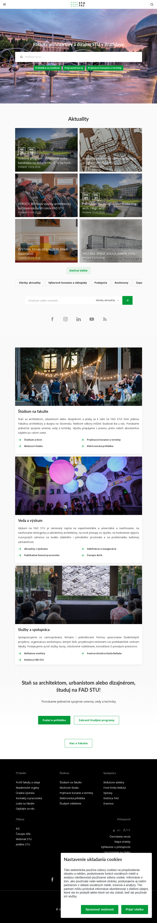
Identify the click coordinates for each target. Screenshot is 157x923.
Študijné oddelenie (70, 803)
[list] (78, 282)
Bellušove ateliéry (34, 653)
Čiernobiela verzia (120, 836)
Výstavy (107, 793)
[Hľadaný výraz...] (78, 57)
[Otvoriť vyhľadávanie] (152, 4)
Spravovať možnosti (100, 909)
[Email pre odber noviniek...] (58, 300)
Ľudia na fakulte (25, 803)
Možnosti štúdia (33, 446)
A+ (119, 830)
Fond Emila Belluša (114, 787)
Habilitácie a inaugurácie (101, 548)
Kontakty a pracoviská (29, 798)
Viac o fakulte (78, 743)
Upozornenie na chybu (117, 852)
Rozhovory (121, 282)
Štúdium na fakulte (71, 782)
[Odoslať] (127, 300)
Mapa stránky (122, 841)
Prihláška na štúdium (47, 67)
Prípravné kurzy (74, 67)
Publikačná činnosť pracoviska (41, 555)
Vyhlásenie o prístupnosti (115, 847)
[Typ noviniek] (107, 300)
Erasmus (108, 803)
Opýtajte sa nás (25, 808)
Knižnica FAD (111, 798)
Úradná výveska (25, 793)
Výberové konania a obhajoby (67, 282)
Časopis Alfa (23, 834)
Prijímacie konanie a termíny (105, 67)
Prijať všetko (135, 909)
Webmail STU (24, 839)
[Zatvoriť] (4, 4)
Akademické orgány (27, 787)
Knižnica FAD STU (34, 659)
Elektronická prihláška (100, 446)
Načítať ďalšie (78, 270)
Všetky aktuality (30, 282)
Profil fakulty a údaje (28, 782)
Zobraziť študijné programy (97, 720)
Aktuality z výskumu (36, 548)
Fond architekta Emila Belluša (104, 653)
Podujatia (100, 282)
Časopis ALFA (94, 555)
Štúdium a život (33, 439)
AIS (18, 828)
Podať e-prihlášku (54, 720)
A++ (126, 830)
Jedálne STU (23, 844)
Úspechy (141, 282)
